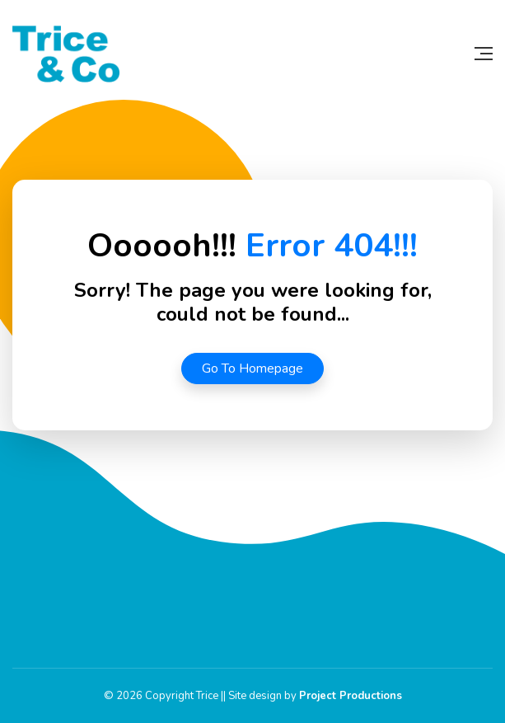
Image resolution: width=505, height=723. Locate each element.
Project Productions (350, 695)
